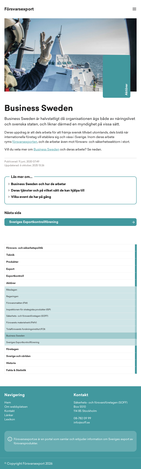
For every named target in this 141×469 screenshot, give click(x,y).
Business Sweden (15, 335)
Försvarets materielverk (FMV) (21, 322)
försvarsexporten (24, 141)
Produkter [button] (12, 262)
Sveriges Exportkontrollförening (22, 342)
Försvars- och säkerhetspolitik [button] (24, 248)
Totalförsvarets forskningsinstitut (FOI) (25, 329)
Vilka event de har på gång (31, 197)
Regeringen (12, 296)
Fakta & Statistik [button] (16, 370)
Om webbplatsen (16, 407)
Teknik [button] (10, 255)
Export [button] (10, 269)
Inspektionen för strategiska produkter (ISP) (28, 309)
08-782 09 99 (82, 418)
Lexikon (9, 419)
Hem (7, 402)
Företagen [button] (12, 349)
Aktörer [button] (11, 283)
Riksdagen (11, 289)
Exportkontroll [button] (15, 276)
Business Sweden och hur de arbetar (38, 184)
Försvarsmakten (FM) (17, 302)
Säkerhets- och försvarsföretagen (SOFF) (27, 315)
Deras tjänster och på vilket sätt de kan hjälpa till (47, 190)
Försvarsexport (19, 9)
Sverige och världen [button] (18, 356)
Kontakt (9, 411)
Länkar (8, 415)
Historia (11, 363)
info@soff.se (82, 422)
